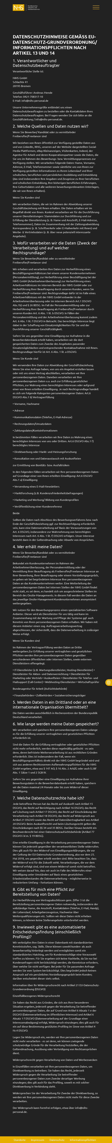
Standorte (20, 1139)
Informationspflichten (83, 1139)
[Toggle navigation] (94, 7)
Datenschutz (57, 1139)
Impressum (37, 1139)
